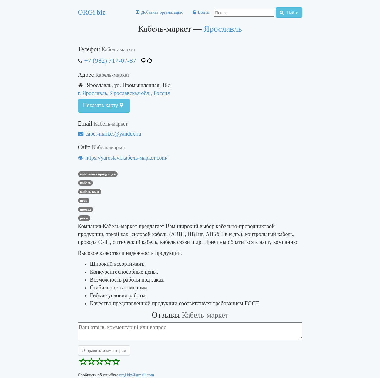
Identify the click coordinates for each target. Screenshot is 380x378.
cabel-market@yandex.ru (109, 134)
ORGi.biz (92, 12)
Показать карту (103, 105)
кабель (85, 183)
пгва (84, 200)
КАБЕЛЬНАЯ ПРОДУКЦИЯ (98, 174)
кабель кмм (89, 192)
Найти (289, 12)
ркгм (84, 218)
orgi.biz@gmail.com (136, 375)
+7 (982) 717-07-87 (111, 60)
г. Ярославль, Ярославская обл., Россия (124, 93)
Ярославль (223, 28)
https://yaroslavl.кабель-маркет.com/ (123, 157)
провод (85, 209)
